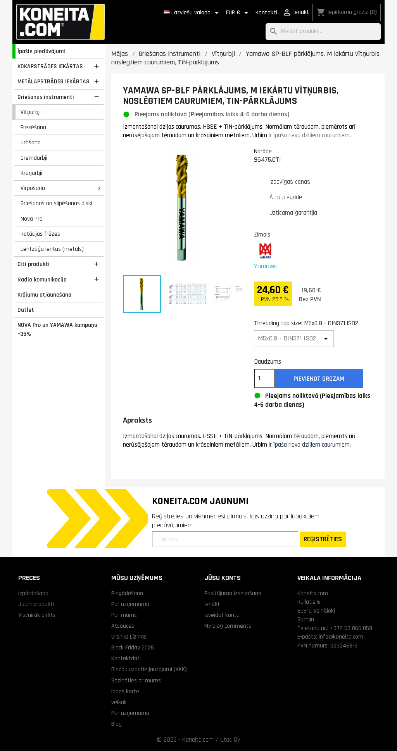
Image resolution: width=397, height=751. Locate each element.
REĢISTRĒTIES (323, 539)
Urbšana (31, 142)
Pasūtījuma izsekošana (232, 593)
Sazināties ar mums (136, 680)
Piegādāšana (127, 593)
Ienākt (212, 604)
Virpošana (33, 188)
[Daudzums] (264, 378)
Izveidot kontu (222, 615)
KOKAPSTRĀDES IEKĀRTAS (50, 66)
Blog (116, 724)
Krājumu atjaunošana (44, 295)
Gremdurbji (34, 158)
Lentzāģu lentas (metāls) (52, 249)
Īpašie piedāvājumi (41, 51)
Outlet (25, 310)
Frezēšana (33, 127)
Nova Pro (32, 219)
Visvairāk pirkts (36, 615)
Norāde (263, 151)
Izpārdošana (33, 593)
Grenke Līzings (129, 637)
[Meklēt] (323, 31)
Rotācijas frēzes (40, 234)
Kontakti (266, 13)
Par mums (124, 615)
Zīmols (262, 234)
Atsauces (122, 626)
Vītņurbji (31, 112)
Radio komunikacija (42, 279)
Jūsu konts (222, 577)
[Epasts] (225, 539)
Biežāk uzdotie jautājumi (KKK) (149, 669)
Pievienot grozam (318, 379)
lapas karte (125, 691)
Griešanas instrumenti (45, 97)
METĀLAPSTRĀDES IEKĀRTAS (53, 81)
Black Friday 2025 (132, 647)
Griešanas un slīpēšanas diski (56, 203)
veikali (118, 702)
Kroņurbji (31, 173)
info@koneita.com (341, 637)
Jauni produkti (36, 604)
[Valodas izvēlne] (192, 12)
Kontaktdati (126, 658)
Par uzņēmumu (130, 604)
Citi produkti (33, 264)
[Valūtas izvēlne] (238, 12)
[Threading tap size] (294, 338)
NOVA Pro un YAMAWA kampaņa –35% (57, 329)
